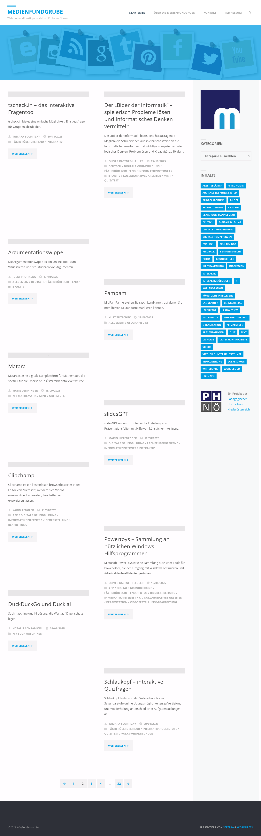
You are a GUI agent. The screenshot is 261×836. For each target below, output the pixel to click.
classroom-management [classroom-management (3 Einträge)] (219, 215)
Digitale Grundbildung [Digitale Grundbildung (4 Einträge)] (218, 229)
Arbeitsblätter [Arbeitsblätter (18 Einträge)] (212, 185)
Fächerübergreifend (28, 190)
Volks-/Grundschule (137, 768)
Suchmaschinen (30, 671)
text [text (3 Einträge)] (244, 332)
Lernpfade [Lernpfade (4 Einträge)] (209, 310)
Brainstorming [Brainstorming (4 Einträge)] (213, 207)
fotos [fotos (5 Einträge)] (207, 259)
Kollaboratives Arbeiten (142, 226)
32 (119, 784)
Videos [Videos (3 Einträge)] (207, 347)
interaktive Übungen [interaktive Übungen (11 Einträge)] (216, 281)
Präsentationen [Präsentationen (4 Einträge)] (213, 332)
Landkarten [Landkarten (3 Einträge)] (211, 303)
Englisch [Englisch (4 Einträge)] (208, 244)
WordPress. (245, 827)
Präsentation (116, 639)
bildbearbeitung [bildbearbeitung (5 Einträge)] (214, 200)
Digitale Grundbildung (142, 217)
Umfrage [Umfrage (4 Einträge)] (208, 339)
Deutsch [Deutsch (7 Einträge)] (208, 222)
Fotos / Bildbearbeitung (156, 630)
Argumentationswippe (36, 289)
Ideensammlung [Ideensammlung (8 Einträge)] (213, 266)
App (15, 552)
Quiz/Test (111, 231)
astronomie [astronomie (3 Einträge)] (236, 185)
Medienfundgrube (37, 11)
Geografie (134, 371)
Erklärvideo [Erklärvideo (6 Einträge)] (228, 244)
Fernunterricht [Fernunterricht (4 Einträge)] (230, 251)
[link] (249, 12)
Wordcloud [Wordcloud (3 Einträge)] (232, 368)
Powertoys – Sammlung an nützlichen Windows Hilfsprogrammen (137, 583)
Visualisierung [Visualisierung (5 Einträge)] (212, 361)
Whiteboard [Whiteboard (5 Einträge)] (211, 368)
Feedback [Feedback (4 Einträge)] (209, 251)
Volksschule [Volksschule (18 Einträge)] (236, 361)
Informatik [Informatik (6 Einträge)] (236, 266)
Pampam (115, 341)
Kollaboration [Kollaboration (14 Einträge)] (213, 288)
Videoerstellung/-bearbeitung (153, 639)
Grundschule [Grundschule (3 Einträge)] (225, 259)
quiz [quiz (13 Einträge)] (232, 332)
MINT (167, 226)
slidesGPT (116, 462)
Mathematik (27, 433)
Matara (17, 403)
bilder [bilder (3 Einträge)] (234, 200)
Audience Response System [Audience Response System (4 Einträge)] (220, 193)
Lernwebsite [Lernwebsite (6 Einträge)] (230, 310)
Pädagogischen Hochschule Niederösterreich (239, 404)
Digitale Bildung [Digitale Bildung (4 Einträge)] (230, 222)
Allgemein (20, 319)
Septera (228, 827)
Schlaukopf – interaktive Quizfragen (134, 720)
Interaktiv (55, 190)
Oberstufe (57, 433)
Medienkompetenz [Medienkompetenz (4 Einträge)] (236, 317)
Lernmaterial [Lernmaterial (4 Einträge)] (233, 303)
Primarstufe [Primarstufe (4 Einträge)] (234, 325)
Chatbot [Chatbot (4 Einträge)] (233, 207)
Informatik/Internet (154, 221)
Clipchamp (21, 512)
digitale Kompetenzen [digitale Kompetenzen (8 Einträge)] (217, 237)
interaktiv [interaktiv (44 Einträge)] (209, 273)
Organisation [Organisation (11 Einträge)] (212, 325)
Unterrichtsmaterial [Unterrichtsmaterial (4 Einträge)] (233, 339)
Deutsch (115, 217)
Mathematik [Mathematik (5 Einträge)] (210, 317)
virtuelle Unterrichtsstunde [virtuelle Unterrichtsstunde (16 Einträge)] (222, 354)
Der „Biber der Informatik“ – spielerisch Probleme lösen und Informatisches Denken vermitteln (139, 166)
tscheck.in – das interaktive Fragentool (42, 157)
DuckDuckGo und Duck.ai (40, 641)
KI (146, 371)
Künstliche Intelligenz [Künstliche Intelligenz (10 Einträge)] (218, 295)
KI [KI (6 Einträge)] (237, 281)
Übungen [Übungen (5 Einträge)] (209, 376)
